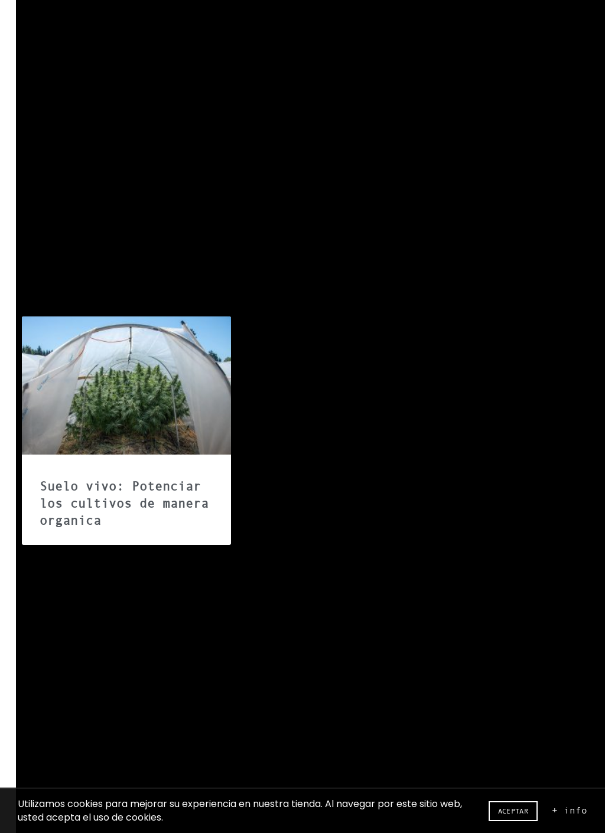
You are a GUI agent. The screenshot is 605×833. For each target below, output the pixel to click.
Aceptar (513, 811)
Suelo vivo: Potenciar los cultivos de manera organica (124, 503)
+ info (569, 810)
